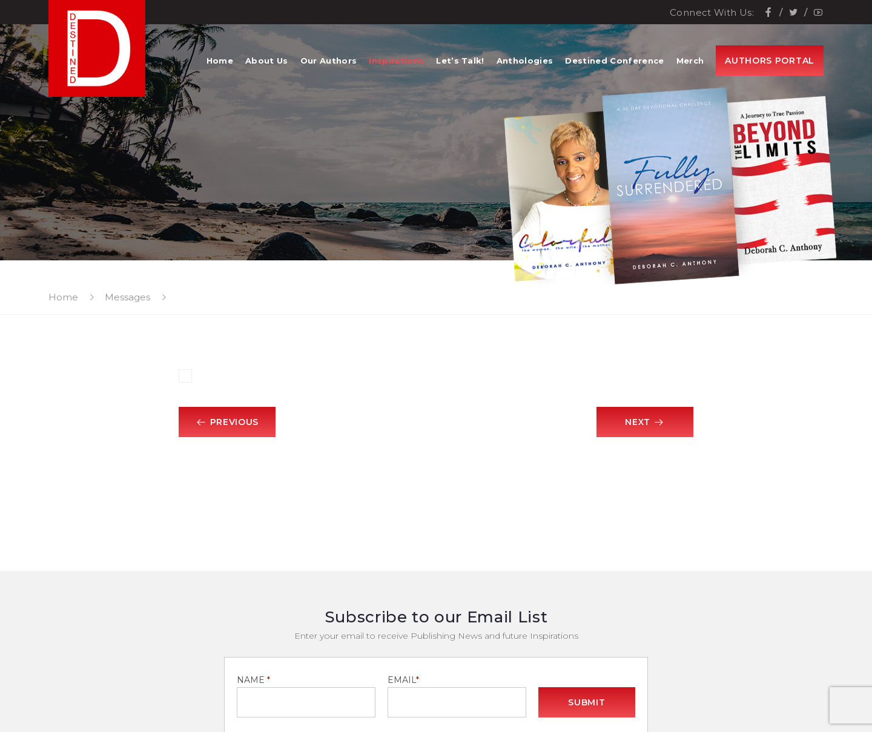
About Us (266, 60)
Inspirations (396, 60)
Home (219, 60)
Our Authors (328, 60)
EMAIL (403, 679)
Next (645, 422)
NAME (253, 679)
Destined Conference (614, 60)
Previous (227, 422)
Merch (690, 60)
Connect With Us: (712, 12)
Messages (127, 297)
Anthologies (525, 60)
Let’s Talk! (460, 60)
